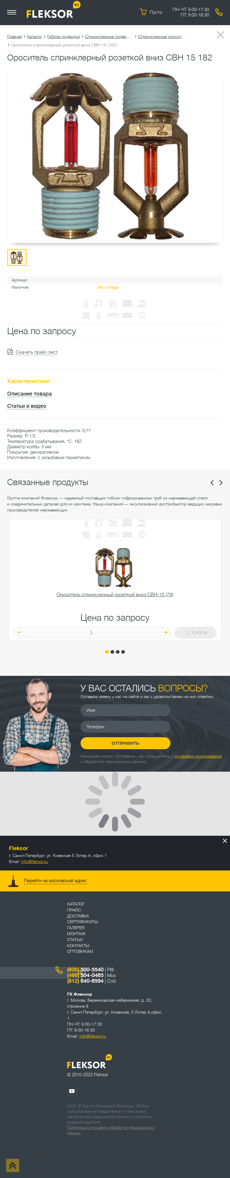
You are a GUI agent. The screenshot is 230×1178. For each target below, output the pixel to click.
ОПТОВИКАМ (80, 951)
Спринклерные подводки (109, 36)
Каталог (34, 36)
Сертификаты (82, 921)
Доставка (78, 916)
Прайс (74, 910)
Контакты (78, 945)
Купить (195, 632)
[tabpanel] (115, 580)
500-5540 (85, 970)
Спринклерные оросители (162, 36)
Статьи (75, 939)
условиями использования (198, 756)
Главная (14, 36)
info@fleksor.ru (34, 861)
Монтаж (76, 933)
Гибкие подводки (63, 36)
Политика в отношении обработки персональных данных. (111, 1130)
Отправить (126, 743)
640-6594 (85, 981)
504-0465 (85, 975)
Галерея (75, 927)
